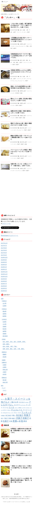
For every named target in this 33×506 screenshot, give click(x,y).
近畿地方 (4, 362)
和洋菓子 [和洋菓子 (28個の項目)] (19, 415)
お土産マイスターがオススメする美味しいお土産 (18, 501)
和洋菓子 (17, 93)
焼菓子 (14, 48)
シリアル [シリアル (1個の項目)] (24, 407)
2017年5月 (4, 250)
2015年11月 (4, 274)
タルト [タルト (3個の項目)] (9, 410)
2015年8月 (4, 281)
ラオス (4, 390)
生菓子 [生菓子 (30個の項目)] (6, 421)
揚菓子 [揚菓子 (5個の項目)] (13, 418)
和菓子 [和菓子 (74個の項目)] (27, 415)
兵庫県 (21, 44)
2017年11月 (4, 243)
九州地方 (4, 319)
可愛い (27, 46)
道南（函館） (6, 344)
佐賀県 (4, 321)
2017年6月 (4, 248)
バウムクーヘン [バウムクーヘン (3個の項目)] (7, 412)
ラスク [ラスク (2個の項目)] (19, 412)
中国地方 (4, 301)
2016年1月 (4, 269)
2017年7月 (4, 245)
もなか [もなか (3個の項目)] (27, 402)
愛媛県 (4, 354)
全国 (2, 298)
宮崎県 (4, 326)
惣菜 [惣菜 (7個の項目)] (9, 418)
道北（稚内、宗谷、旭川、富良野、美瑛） (14, 341)
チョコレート (22, 46)
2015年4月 (4, 290)
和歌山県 (5, 369)
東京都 (4, 380)
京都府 (4, 365)
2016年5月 (4, 262)
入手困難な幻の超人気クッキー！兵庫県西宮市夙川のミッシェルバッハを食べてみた (21, 39)
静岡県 (4, 316)
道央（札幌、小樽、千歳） (10, 346)
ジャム (17, 46)
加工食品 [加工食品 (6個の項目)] (8, 415)
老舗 (21, 93)
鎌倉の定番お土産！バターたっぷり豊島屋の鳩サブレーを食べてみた (21, 137)
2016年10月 (4, 257)
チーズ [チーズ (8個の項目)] (25, 410)
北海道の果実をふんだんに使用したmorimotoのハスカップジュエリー (21, 71)
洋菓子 (28, 32)
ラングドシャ (18, 170)
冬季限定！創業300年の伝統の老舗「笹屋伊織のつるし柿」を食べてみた (21, 430)
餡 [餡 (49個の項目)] (22, 421)
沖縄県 (21, 103)
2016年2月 (4, 267)
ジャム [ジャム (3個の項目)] (27, 407)
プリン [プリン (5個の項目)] (15, 412)
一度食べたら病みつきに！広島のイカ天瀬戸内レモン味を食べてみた (21, 467)
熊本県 (4, 329)
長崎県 (4, 333)
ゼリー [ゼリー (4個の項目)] (5, 410)
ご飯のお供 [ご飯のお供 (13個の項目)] (14, 402)
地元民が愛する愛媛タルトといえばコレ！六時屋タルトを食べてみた (21, 455)
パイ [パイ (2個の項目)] (12, 412)
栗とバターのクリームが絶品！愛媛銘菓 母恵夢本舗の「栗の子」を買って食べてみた (21, 480)
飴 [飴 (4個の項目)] (18, 421)
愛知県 (4, 311)
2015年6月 (4, 286)
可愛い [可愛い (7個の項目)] (14, 415)
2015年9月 (4, 279)
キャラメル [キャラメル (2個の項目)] (23, 405)
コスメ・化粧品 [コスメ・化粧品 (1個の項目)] (18, 407)
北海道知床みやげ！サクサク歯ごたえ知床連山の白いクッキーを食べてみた (21, 55)
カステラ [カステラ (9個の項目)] (17, 405)
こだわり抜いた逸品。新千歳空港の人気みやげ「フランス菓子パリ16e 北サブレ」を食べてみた (21, 25)
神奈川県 (22, 128)
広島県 (4, 305)
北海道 (3, 339)
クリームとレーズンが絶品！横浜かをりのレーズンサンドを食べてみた (21, 151)
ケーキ (12, 80)
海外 (2, 385)
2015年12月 (4, 271)
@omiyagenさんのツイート (9, 235)
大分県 (4, 324)
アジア (3, 388)
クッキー (24, 32)
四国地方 (4, 352)
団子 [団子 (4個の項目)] (2, 418)
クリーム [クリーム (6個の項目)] (5, 407)
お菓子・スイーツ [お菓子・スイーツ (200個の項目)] (15, 398)
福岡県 (4, 331)
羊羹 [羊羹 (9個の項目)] (10, 421)
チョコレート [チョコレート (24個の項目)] (17, 410)
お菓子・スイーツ (17, 32)
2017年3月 (4, 255)
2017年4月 (4, 252)
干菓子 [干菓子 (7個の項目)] (6, 418)
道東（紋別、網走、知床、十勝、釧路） (14, 348)
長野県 (21, 91)
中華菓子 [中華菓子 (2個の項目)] (3, 415)
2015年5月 (4, 288)
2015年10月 (4, 276)
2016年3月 (4, 264)
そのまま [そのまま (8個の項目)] (22, 402)
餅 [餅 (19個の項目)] (20, 421)
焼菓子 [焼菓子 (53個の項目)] (26, 418)
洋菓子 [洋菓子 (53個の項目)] (19, 418)
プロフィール (6, 223)
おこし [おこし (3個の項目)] (2, 399)
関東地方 (4, 377)
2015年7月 (4, 283)
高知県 (4, 357)
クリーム (29, 78)
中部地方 (4, 309)
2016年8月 (4, 260)
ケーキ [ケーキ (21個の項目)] (11, 407)
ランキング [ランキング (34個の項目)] (26, 412)
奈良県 (4, 374)
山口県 (4, 303)
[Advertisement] (16, 196)
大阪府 (21, 168)
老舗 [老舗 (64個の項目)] (14, 421)
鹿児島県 (5, 336)
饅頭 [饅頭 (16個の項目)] (25, 421)
